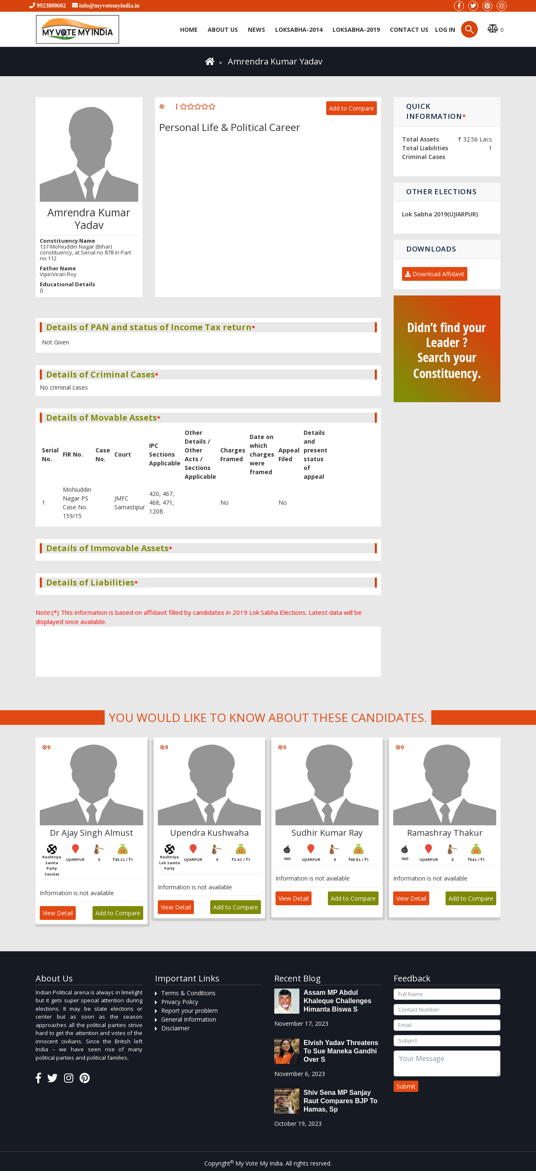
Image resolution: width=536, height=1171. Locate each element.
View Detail (58, 913)
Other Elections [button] (441, 191)
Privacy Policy (179, 1002)
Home (189, 29)
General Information (188, 1019)
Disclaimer (175, 1028)
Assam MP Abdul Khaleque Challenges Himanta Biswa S (337, 1001)
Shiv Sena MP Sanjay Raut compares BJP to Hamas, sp (340, 1101)
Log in (444, 29)
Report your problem (189, 1010)
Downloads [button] (431, 249)
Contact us (409, 29)
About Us (223, 29)
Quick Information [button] (436, 111)
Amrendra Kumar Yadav (275, 61)
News (256, 29)
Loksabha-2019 (356, 29)
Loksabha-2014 (298, 29)
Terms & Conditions (188, 993)
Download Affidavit (434, 274)
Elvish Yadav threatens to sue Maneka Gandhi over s (341, 1051)
